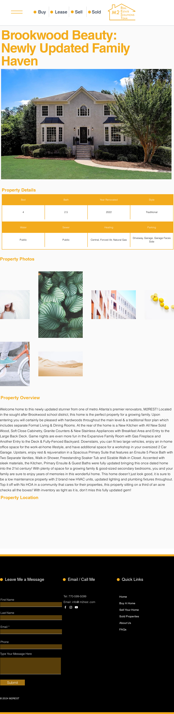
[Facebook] (65, 607)
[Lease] (61, 12)
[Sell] (80, 12)
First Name (7, 599)
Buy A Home (127, 603)
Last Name (7, 612)
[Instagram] (71, 607)
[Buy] (42, 12)
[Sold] (97, 12)
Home (123, 596)
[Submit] (12, 682)
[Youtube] (76, 607)
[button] (17, 12)
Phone (5, 641)
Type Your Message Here (16, 653)
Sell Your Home (129, 609)
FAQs (122, 629)
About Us (125, 623)
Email (4, 626)
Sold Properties (129, 616)
